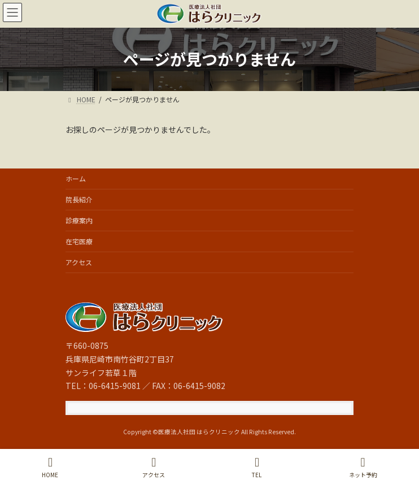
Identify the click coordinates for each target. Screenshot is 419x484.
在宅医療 (79, 241)
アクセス (79, 262)
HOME (50, 467)
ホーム (76, 178)
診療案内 (79, 220)
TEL (257, 467)
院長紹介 (79, 199)
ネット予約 (363, 467)
